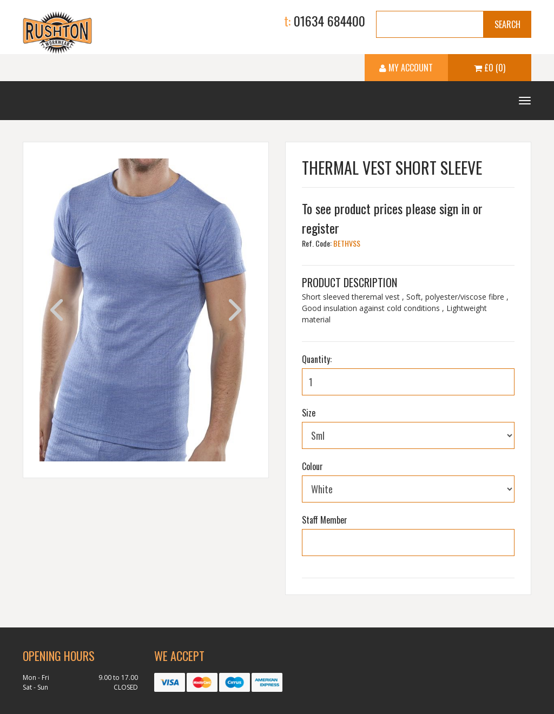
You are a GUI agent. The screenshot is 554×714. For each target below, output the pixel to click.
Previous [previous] (56, 310)
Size (308, 412)
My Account (406, 67)
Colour (312, 466)
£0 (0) (489, 67)
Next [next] (235, 310)
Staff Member (324, 519)
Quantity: (317, 359)
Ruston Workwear (57, 32)
